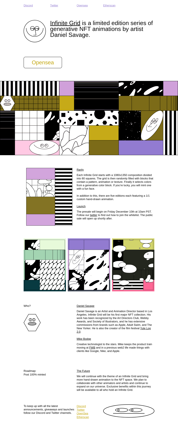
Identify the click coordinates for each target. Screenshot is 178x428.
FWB (92, 347)
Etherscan (109, 5)
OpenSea (82, 413)
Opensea (82, 5)
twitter (93, 215)
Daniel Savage (85, 305)
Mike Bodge (84, 338)
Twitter (54, 5)
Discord (28, 5)
